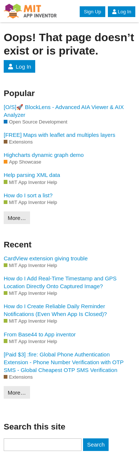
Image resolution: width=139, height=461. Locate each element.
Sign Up (92, 11)
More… (17, 218)
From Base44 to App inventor (40, 334)
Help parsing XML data (32, 175)
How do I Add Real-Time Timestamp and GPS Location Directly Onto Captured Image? (60, 282)
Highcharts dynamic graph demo (44, 155)
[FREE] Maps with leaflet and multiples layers (59, 135)
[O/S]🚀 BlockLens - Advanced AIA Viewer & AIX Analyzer (64, 111)
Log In (121, 11)
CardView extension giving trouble (46, 258)
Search (96, 444)
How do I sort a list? (28, 195)
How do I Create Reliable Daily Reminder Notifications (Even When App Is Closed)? (55, 310)
